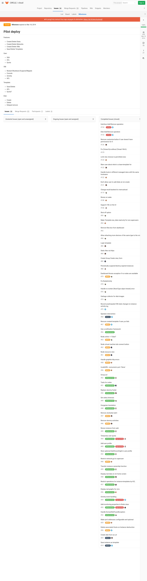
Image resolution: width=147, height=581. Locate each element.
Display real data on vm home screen (92, 487)
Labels (47, 112)
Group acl (83, 386)
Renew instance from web (89, 439)
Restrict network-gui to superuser (91, 472)
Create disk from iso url (88, 555)
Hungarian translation (87, 416)
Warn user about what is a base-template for (95, 164)
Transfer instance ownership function (93, 480)
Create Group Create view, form (90, 263)
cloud (20, 3)
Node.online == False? (87, 348)
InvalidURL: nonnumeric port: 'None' (92, 378)
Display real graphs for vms (89, 505)
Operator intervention (87, 325)
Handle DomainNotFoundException (92, 528)
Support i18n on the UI (87, 205)
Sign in (141, 3)
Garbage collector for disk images (91, 307)
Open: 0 (119, 45)
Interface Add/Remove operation (91, 124)
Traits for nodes (85, 394)
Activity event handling (87, 512)
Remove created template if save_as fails (94, 333)
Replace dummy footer (88, 401)
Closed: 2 (127, 54)
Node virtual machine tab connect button (94, 355)
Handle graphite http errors (89, 371)
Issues (7, 112)
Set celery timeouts (86, 409)
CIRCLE (13, 3)
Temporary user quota (87, 447)
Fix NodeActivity (85, 290)
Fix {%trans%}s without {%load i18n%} (93, 149)
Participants (35, 112)
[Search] (130, 2)
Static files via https (86, 255)
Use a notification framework (90, 340)
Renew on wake (85, 197)
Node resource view (87, 363)
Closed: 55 (127, 45)
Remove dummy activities (89, 432)
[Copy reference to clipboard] (143, 59)
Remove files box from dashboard (91, 230)
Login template (85, 247)
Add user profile (85, 454)
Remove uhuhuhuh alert (88, 424)
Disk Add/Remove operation (89, 132)
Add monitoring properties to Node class (94, 520)
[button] (144, 20)
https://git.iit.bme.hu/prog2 (76, 19)
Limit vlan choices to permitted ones (92, 157)
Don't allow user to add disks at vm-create (94, 182)
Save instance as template (89, 563)
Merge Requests (20, 112)
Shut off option (85, 212)
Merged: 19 (136, 54)
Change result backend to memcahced (93, 190)
